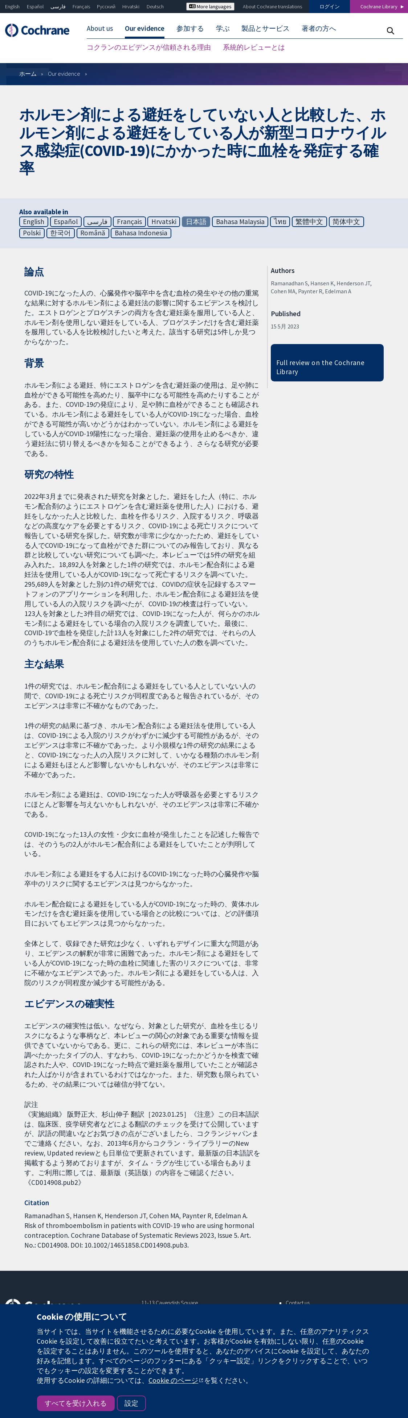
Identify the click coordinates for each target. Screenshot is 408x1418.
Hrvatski (130, 6)
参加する (190, 28)
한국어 (60, 232)
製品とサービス (265, 28)
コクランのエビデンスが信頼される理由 (149, 47)
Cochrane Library (378, 6)
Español (35, 6)
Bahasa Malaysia (240, 221)
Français (81, 6)
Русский (106, 6)
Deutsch (155, 6)
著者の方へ (319, 28)
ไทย (280, 221)
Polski (32, 232)
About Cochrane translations (272, 6)
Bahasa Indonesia (141, 232)
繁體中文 (309, 221)
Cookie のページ (173, 1380)
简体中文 (346, 221)
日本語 (196, 221)
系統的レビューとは (254, 47)
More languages (210, 6)
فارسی (58, 6)
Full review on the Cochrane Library (320, 367)
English (12, 6)
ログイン (329, 6)
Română (92, 232)
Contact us (298, 1302)
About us (100, 28)
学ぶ (223, 28)
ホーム (28, 73)
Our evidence (144, 28)
